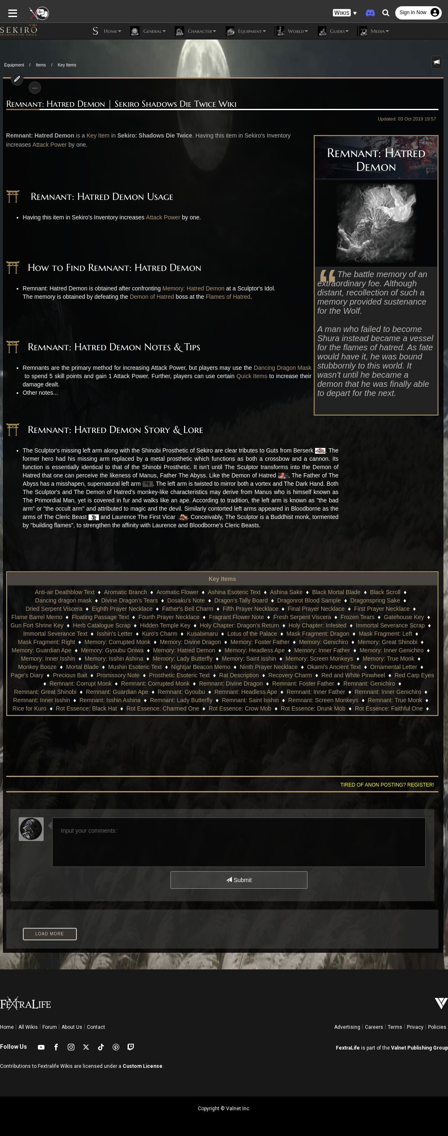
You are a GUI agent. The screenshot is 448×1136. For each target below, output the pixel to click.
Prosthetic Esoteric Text (96, 675)
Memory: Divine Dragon (122, 642)
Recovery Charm (207, 675)
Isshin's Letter (49, 633)
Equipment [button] (245, 31)
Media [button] (373, 31)
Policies (437, 1027)
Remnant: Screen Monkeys (198, 700)
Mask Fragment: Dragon (252, 633)
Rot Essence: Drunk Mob (222, 708)
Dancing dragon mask (410, 592)
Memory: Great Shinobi (320, 642)
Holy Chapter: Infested (254, 625)
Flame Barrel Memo (381, 608)
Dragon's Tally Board (179, 600)
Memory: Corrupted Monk (50, 642)
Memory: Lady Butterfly (105, 658)
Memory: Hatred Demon (191, 288)
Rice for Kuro (323, 700)
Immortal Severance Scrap (327, 625)
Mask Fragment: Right (385, 633)
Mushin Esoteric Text (47, 667)
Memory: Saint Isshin (172, 658)
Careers (374, 1027)
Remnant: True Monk (269, 700)
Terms (395, 1027)
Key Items (67, 65)
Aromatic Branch (97, 592)
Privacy (415, 1027)
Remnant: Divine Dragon (118, 683)
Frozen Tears (296, 617)
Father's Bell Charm (124, 608)
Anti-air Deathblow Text (36, 592)
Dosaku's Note (125, 600)
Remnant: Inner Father (175, 691)
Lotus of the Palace (187, 633)
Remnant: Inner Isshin (318, 691)
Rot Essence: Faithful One (297, 708)
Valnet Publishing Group (419, 1048)
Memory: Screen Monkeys (242, 658)
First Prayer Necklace (319, 608)
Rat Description (156, 675)
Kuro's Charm (94, 633)
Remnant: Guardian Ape (395, 683)
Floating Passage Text (39, 617)
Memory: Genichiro (255, 642)
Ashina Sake (257, 592)
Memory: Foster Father (192, 642)
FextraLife (348, 1048)
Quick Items (252, 376)
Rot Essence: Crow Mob (148, 708)
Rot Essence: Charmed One (71, 708)
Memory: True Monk (311, 658)
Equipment (14, 65)
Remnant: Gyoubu (41, 691)
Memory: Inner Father (256, 650)
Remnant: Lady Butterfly (56, 700)
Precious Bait (398, 667)
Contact (96, 1027)
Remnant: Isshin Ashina (387, 691)
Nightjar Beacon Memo (112, 667)
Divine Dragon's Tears (68, 600)
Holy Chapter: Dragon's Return (176, 625)
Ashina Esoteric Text (206, 592)
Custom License (142, 1066)
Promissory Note (34, 675)
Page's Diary (355, 667)
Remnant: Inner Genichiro (247, 691)
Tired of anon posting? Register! (390, 785)
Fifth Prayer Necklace (187, 608)
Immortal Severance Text (403, 625)
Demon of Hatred (149, 296)
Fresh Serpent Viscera (241, 617)
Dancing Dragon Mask (279, 367)
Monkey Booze (366, 658)
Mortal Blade (411, 658)
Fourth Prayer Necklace (107, 617)
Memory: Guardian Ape (389, 642)
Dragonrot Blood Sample (247, 600)
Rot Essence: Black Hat (380, 700)
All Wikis (28, 1027)
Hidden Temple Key (101, 625)
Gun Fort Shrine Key (398, 617)
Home (7, 1027)
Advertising (347, 1027)
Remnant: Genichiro (257, 683)
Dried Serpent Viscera (376, 600)
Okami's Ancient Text (246, 667)
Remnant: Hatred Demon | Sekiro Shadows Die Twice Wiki (118, 104)
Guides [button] (332, 31)
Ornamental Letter (305, 667)
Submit (238, 880)
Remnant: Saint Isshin (124, 700)
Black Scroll (357, 592)
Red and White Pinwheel (270, 675)
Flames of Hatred (225, 296)
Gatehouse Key (342, 617)
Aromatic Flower (149, 592)
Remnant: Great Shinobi (323, 683)
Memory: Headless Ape (188, 650)
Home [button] (105, 31)
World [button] (291, 31)
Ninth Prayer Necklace (180, 667)
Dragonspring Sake (314, 600)
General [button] (148, 31)
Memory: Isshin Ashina (37, 658)
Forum (49, 1027)
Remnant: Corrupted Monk (43, 683)
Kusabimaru (137, 633)
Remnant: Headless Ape (105, 691)
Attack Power (47, 144)
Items (41, 65)
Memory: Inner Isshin (394, 650)
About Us (72, 1027)
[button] (345, 12)
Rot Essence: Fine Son (370, 708)
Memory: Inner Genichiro (325, 650)
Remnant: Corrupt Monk (391, 675)
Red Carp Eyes (331, 675)
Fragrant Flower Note (175, 617)
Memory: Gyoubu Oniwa (46, 650)
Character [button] (195, 31)
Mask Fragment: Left (320, 633)
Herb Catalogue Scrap (38, 625)
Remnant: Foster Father (191, 683)
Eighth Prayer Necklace (58, 608)
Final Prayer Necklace (252, 608)
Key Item (95, 135)
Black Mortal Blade (308, 592)
